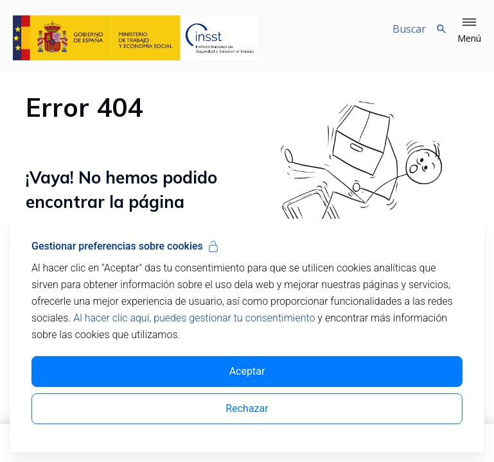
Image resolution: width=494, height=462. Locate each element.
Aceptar (247, 371)
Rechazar (246, 408)
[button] (469, 30)
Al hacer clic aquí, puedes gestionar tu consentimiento (194, 318)
